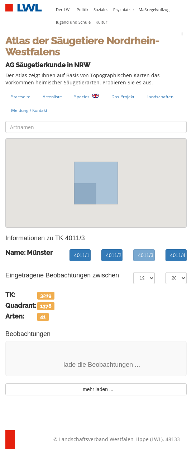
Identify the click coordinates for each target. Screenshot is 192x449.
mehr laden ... (95, 389)
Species (86, 97)
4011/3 (145, 255)
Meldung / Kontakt (29, 110)
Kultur (101, 22)
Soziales (100, 9)
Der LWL (64, 9)
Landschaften (160, 96)
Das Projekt (122, 96)
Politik (82, 9)
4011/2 (113, 255)
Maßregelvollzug (154, 9)
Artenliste (52, 96)
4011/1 (82, 255)
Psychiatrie (123, 9)
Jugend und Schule (73, 22)
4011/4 (178, 255)
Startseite (20, 96)
